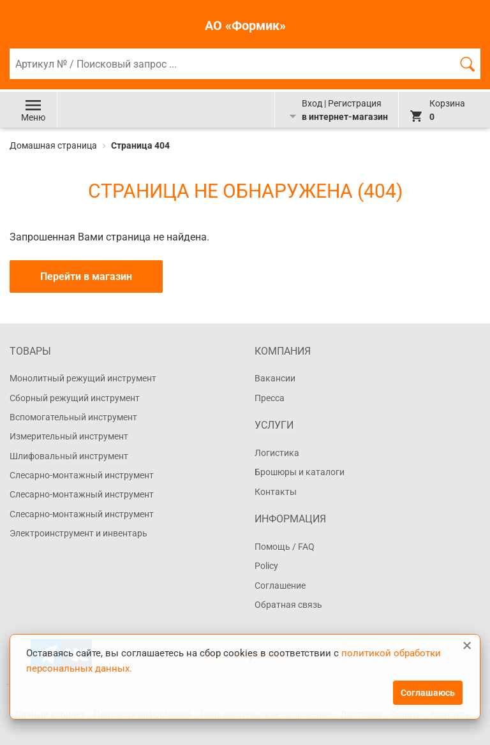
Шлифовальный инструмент (69, 456)
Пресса (270, 398)
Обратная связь (288, 605)
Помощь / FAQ (285, 547)
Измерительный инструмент (69, 436)
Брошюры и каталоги (300, 472)
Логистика (277, 453)
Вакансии (275, 378)
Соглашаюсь (428, 693)
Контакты (276, 492)
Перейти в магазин (86, 276)
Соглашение (280, 585)
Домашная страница (54, 145)
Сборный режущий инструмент (75, 398)
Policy (266, 566)
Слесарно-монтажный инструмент (82, 475)
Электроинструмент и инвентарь (78, 533)
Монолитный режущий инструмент (83, 378)
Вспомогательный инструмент (73, 417)
